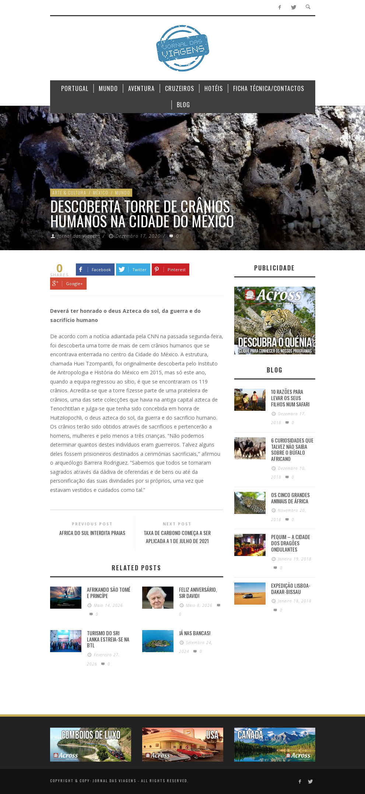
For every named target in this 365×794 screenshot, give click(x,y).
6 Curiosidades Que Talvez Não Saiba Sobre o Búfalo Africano (292, 449)
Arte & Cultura (69, 192)
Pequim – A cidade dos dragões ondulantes (290, 543)
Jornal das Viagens (78, 236)
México (100, 192)
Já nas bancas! (194, 633)
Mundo (122, 192)
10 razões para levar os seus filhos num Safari (290, 398)
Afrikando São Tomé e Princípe (108, 592)
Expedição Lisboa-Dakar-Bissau (290, 588)
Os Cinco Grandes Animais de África (290, 498)
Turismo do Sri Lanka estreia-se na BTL (108, 639)
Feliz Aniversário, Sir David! (198, 592)
